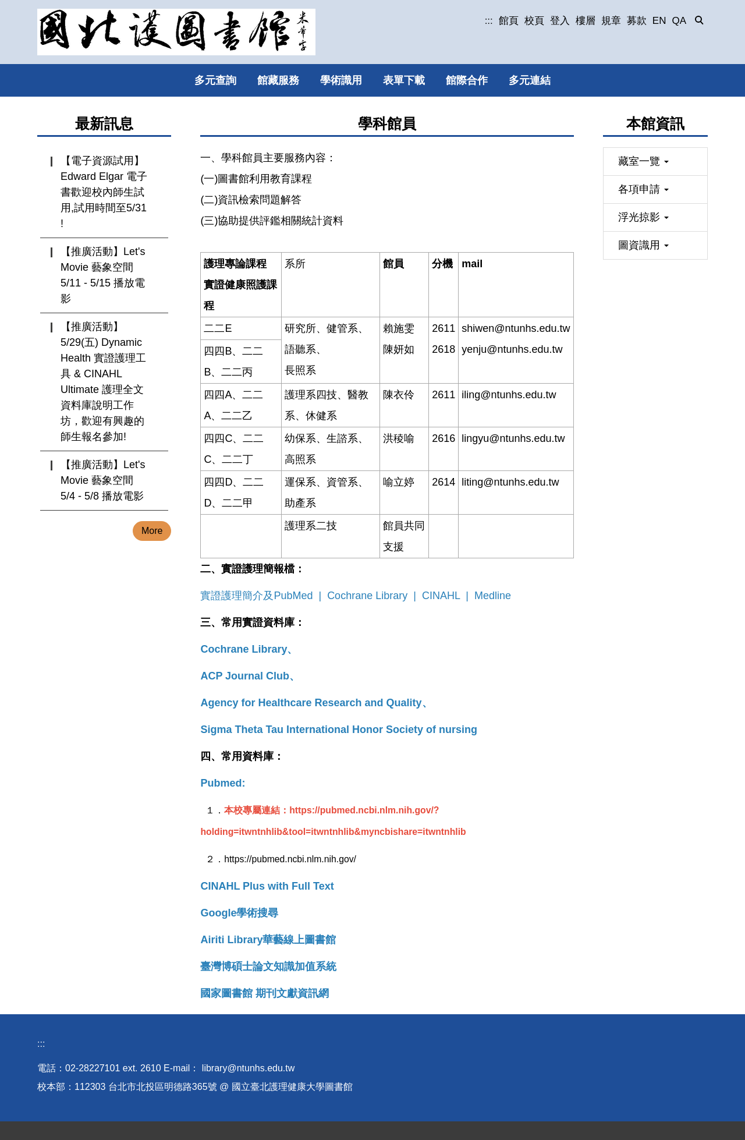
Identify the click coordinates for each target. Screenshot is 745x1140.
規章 (611, 20)
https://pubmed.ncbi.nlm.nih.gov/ (290, 859)
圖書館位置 (60, 1127)
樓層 (585, 20)
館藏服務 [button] (278, 80)
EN (659, 20)
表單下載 (404, 80)
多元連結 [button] (530, 80)
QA (679, 20)
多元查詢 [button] (215, 80)
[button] (699, 21)
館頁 (509, 20)
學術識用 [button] (341, 80)
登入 (560, 20)
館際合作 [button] (467, 80)
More (151, 531)
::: (489, 20)
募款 (637, 20)
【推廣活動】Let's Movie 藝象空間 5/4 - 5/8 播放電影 (103, 480)
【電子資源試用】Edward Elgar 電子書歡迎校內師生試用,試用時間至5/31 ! (104, 192)
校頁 (534, 20)
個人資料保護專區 (130, 1127)
